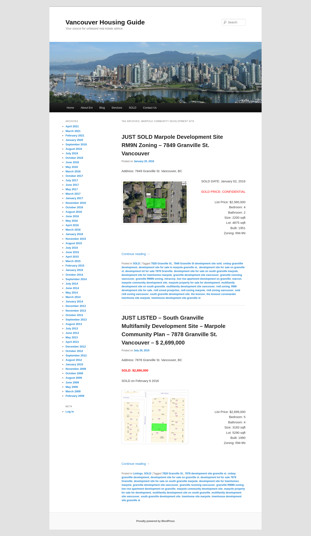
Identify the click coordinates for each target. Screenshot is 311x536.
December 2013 (76, 306)
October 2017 (74, 175)
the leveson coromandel (220, 294)
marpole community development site (144, 282)
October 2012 (74, 351)
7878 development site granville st (205, 473)
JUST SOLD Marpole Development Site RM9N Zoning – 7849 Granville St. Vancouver (172, 145)
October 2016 (74, 207)
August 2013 (74, 324)
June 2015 (72, 252)
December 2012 (76, 346)
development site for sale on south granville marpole (206, 271)
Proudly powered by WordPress (155, 521)
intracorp (169, 278)
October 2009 (74, 373)
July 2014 (72, 283)
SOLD (132, 107)
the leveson (198, 294)
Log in (70, 411)
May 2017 (72, 189)
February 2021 (75, 135)
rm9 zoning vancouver (219, 290)
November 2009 (76, 368)
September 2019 (76, 144)
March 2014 (73, 297)
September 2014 (76, 279)
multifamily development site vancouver (190, 286)
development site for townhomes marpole (147, 275)
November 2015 (76, 238)
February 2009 (75, 395)
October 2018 (74, 157)
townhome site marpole (136, 297)
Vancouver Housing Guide (105, 22)
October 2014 (74, 274)
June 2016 (72, 216)
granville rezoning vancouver (197, 485)
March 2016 (73, 229)
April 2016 (72, 225)
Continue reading (136, 254)
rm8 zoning (223, 286)
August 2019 (74, 148)
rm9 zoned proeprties (166, 290)
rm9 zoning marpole (193, 290)
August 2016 (74, 211)
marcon (236, 278)
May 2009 (72, 387)
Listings (138, 473)
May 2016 (72, 220)
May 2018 (72, 167)
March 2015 (73, 261)
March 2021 (73, 131)
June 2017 (72, 184)
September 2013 (76, 319)
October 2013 (74, 315)
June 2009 (72, 382)
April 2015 (72, 256)
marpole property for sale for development (194, 282)
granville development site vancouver (196, 275)
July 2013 (72, 328)
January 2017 (74, 198)
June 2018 (72, 162)
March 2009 (73, 391)
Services (117, 107)
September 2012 (76, 355)
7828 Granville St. (161, 263)
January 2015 (74, 270)
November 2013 (76, 310)
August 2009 (74, 377)
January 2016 (74, 234)
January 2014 (74, 301)
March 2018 (73, 171)
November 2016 (76, 202)
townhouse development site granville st (175, 297)
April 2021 (72, 126)
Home (70, 107)
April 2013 (72, 341)
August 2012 (74, 360)
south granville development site (170, 294)
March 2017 (73, 193)
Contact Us (150, 107)
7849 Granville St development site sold (198, 263)
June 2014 (72, 288)
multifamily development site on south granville (181, 492)
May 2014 (72, 292)
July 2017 (72, 180)
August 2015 (74, 243)
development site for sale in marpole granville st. (168, 267)
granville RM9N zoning (149, 278)
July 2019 (72, 153)
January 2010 (74, 364)
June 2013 (72, 333)
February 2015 (75, 265)
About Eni (86, 107)
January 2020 (74, 140)
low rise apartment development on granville (204, 278)
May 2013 (72, 337)
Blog (102, 107)
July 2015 (72, 247)
